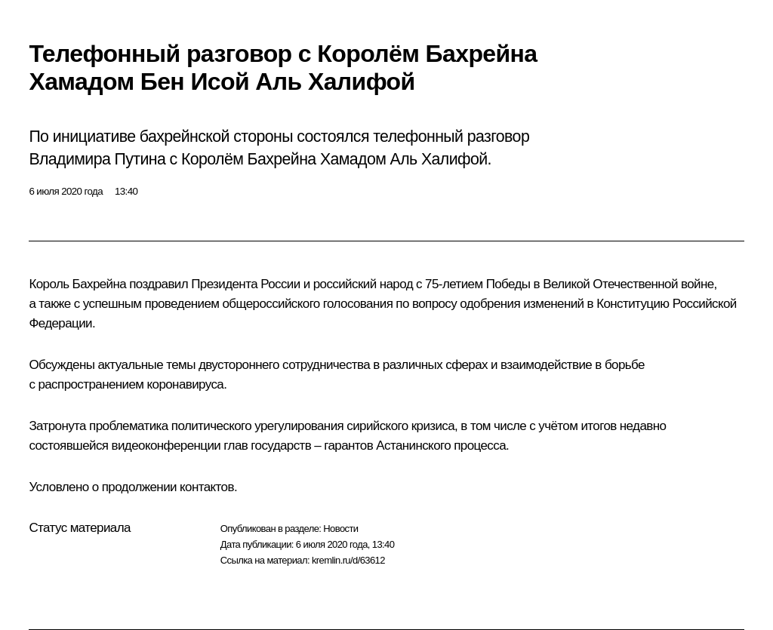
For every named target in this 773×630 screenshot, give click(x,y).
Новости (340, 528)
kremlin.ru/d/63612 (348, 560)
